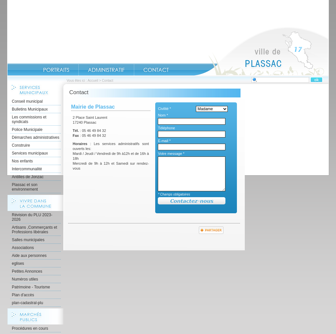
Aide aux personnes (29, 255)
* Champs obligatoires (174, 194)
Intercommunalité (27, 169)
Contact (156, 70)
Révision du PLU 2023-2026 (32, 217)
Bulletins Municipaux (30, 109)
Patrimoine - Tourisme (31, 287)
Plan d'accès (23, 295)
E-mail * (164, 141)
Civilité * (164, 109)
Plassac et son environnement (25, 187)
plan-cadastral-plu (27, 303)
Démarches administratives (35, 137)
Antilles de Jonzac (28, 177)
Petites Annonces (27, 271)
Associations (23, 247)
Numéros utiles (25, 279)
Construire (21, 145)
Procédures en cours (30, 328)
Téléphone (166, 128)
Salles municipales (28, 240)
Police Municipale (27, 129)
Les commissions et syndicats (29, 119)
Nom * (163, 115)
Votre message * (171, 154)
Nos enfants (22, 161)
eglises (18, 263)
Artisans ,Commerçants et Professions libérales (34, 229)
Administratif (106, 70)
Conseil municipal (27, 101)
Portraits (56, 70)
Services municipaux (30, 153)
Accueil (261, 51)
